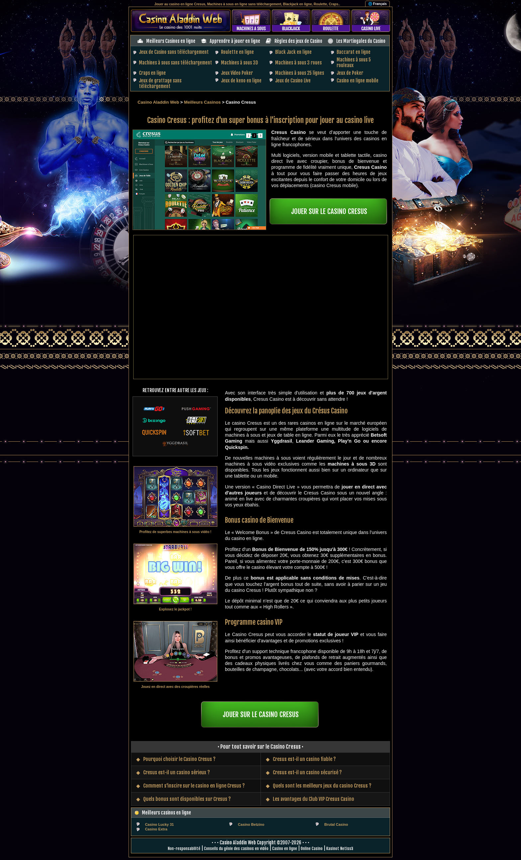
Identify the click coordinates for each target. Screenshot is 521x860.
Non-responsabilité (184, 848)
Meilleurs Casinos (202, 102)
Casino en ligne (284, 848)
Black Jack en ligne (293, 52)
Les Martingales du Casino (360, 41)
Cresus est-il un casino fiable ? (304, 759)
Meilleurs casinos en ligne (166, 812)
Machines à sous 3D (239, 62)
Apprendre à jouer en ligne (235, 41)
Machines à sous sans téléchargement (175, 62)
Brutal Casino (336, 824)
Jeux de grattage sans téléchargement (160, 83)
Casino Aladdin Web (158, 102)
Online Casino (312, 848)
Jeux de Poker (350, 73)
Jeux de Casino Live (293, 80)
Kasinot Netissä (339, 848)
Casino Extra (156, 829)
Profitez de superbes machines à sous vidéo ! (175, 532)
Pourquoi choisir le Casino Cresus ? (179, 759)
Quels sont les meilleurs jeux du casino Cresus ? (322, 786)
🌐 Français (377, 4)
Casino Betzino (251, 824)
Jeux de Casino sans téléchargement (174, 52)
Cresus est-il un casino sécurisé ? (307, 772)
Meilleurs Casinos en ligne (170, 41)
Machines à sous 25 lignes (299, 73)
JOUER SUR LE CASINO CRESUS (329, 211)
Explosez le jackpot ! (175, 609)
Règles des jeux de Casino (298, 41)
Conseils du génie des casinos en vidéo (236, 848)
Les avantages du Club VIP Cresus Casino (313, 799)
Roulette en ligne (237, 52)
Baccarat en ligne (353, 52)
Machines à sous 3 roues (298, 62)
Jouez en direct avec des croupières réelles (175, 687)
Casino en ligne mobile (357, 80)
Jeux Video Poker (237, 73)
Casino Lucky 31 (159, 824)
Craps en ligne (152, 73)
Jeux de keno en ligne (241, 80)
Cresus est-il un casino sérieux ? (176, 772)
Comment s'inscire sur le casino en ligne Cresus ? (194, 786)
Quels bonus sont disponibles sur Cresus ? (187, 799)
